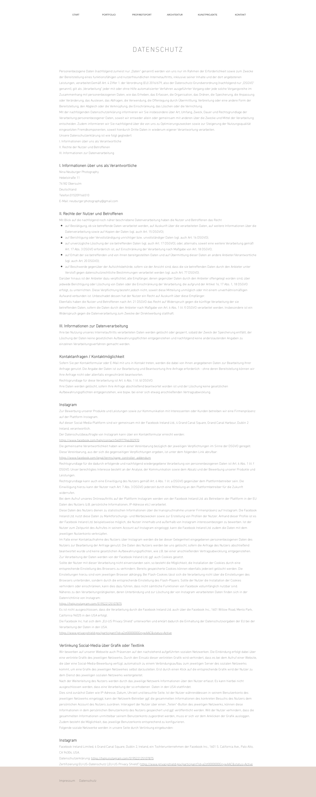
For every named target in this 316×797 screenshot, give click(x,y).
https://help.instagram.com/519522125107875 (90, 603)
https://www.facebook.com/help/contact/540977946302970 (99, 440)
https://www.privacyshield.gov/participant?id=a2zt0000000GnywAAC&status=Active (115, 632)
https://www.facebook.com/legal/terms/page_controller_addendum (105, 457)
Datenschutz (87, 780)
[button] (108, 15)
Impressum (67, 780)
